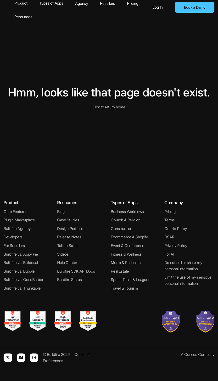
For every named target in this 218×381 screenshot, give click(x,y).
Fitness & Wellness (126, 254)
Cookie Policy (175, 228)
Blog (60, 211)
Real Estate (120, 271)
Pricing (132, 3)
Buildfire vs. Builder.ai (21, 262)
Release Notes (69, 237)
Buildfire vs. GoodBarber (23, 279)
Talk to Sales (67, 245)
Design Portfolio (70, 228)
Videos (63, 254)
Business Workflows (127, 211)
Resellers (107, 3)
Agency (81, 3)
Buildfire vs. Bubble (19, 271)
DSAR (169, 237)
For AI (169, 254)
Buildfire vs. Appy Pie (21, 254)
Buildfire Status (69, 279)
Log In (157, 7)
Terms (169, 220)
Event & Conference (127, 245)
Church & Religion (125, 220)
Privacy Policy (175, 245)
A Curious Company (197, 354)
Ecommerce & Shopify (129, 237)
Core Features (15, 211)
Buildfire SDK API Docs (76, 271)
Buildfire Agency (17, 228)
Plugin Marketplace (19, 220)
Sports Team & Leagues (130, 279)
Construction (121, 228)
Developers (13, 237)
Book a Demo (195, 7)
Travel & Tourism (124, 288)
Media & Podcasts (126, 262)
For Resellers (14, 245)
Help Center (67, 262)
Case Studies (68, 220)
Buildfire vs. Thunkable (22, 288)
